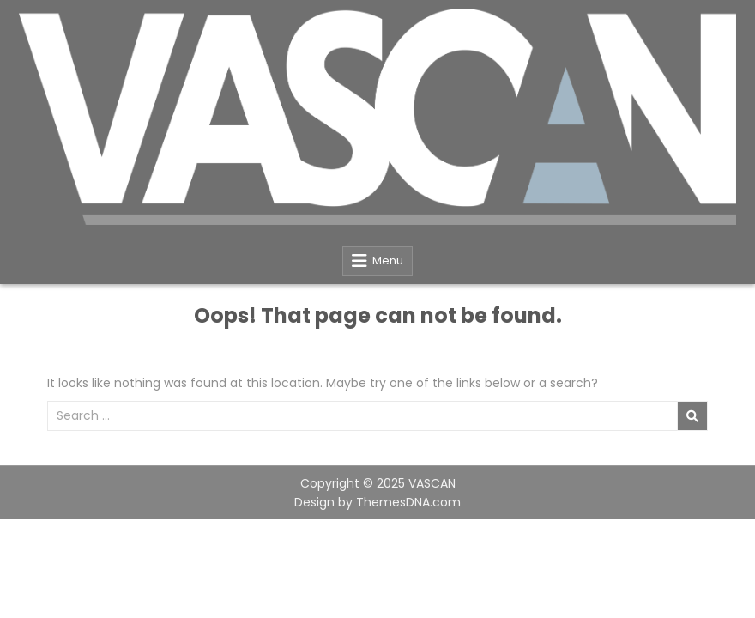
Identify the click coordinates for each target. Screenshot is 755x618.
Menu (387, 260)
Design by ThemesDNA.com (377, 502)
